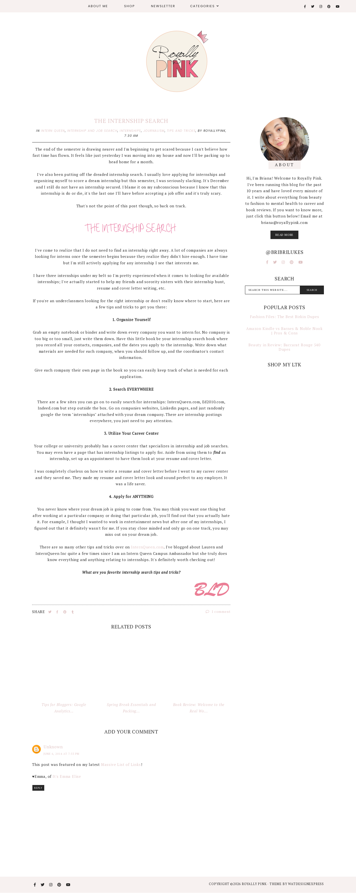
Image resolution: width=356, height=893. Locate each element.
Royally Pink (254, 884)
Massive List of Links (121, 764)
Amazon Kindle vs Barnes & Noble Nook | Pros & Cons (284, 330)
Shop (129, 6)
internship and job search (92, 131)
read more (284, 235)
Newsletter (163, 6)
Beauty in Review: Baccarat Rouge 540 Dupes (284, 347)
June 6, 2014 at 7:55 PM (61, 754)
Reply (38, 787)
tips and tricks (181, 131)
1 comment (218, 611)
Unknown (53, 747)
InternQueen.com (147, 546)
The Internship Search (131, 121)
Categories (202, 6)
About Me (98, 6)
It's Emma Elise (67, 776)
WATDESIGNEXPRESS (306, 884)
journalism (154, 131)
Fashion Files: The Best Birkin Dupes (284, 316)
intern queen (53, 131)
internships (130, 131)
